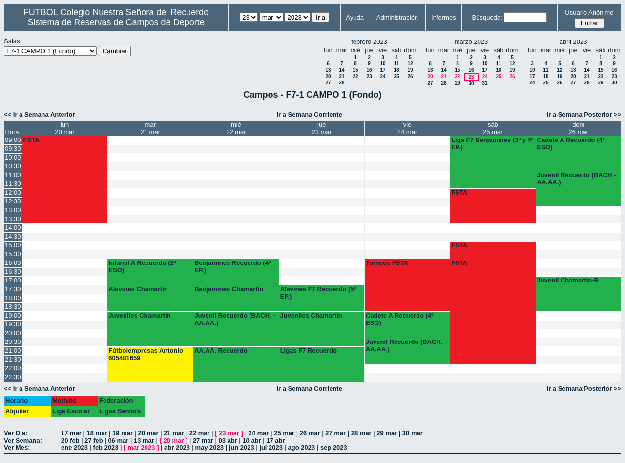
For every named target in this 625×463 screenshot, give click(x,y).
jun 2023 (241, 447)
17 (382, 70)
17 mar (71, 433)
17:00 (13, 280)
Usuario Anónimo (589, 12)
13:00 (13, 210)
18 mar (97, 433)
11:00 (13, 175)
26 (410, 76)
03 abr (227, 440)
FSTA (31, 139)
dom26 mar (578, 128)
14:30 (13, 236)
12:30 (13, 201)
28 (341, 82)
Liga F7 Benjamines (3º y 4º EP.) (492, 143)
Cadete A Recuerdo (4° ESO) (571, 143)
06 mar (118, 440)
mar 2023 (141, 447)
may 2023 (209, 447)
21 (341, 76)
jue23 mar (322, 128)
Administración (397, 17)
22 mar (199, 433)
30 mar (412, 433)
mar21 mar (150, 128)
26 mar (310, 433)
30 (471, 83)
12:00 (13, 192)
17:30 (13, 289)
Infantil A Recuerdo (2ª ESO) (142, 266)
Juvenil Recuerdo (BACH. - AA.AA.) (234, 319)
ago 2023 (301, 447)
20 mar (148, 433)
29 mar (386, 433)
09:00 (13, 139)
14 (341, 70)
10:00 (13, 157)
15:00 (13, 245)
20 (328, 76)
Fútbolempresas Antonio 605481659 (145, 354)
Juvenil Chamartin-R (568, 280)
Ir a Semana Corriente (309, 114)
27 (328, 82)
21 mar (174, 433)
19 (410, 70)
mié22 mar (236, 128)
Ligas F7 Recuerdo (308, 350)
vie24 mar (407, 128)
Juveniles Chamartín (139, 315)
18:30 (13, 306)
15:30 (13, 254)
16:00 (13, 262)
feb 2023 (106, 447)
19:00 (13, 315)
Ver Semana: (23, 440)
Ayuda (355, 17)
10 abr (251, 440)
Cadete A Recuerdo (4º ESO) (400, 319)
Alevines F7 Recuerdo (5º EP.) (318, 292)
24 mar (259, 433)
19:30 (13, 324)
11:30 (13, 183)
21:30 (13, 359)
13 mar (144, 440)
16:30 (13, 271)
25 (396, 76)
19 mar (122, 433)
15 (355, 70)
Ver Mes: (17, 447)
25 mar (284, 433)
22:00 (13, 368)
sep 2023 (333, 447)
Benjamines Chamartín (228, 289)
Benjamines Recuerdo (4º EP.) (232, 266)
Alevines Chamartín (137, 289)
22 (355, 76)
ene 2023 (74, 447)
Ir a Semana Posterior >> (584, 114)
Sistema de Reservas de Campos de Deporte (116, 22)
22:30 (13, 377)
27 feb (93, 440)
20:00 (13, 333)
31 (484, 83)
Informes (443, 17)
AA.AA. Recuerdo (220, 350)
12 (410, 63)
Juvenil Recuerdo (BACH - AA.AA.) (576, 178)
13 (328, 70)
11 (396, 63)
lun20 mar (64, 128)
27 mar (335, 433)
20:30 (13, 341)
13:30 (13, 218)
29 (457, 83)
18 (396, 70)
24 (382, 76)
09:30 (13, 148)
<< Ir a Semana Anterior (39, 114)
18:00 (13, 298)
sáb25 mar (492, 128)
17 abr (275, 440)
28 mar (361, 433)
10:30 (13, 166)
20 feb (70, 440)
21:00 (13, 350)
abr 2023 (177, 447)
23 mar (229, 433)
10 (382, 63)
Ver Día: (15, 433)
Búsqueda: (487, 17)
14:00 (13, 227)
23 (369, 76)
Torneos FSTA (387, 262)
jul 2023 (271, 447)
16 (369, 70)
